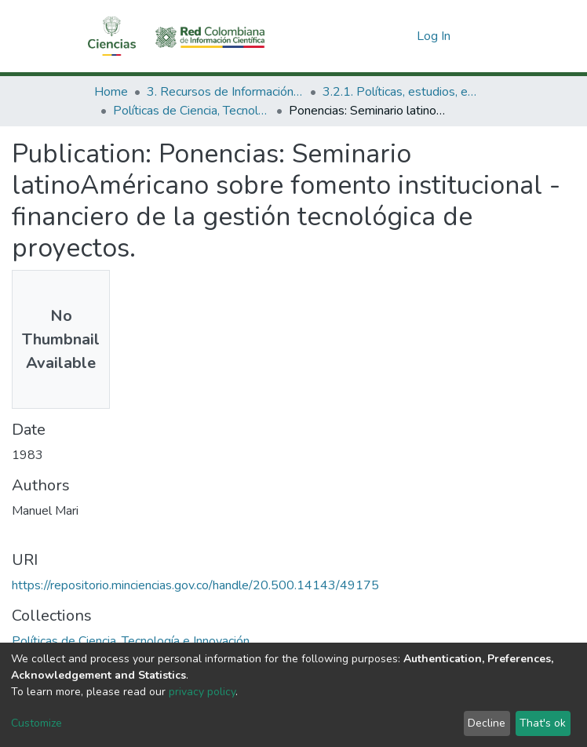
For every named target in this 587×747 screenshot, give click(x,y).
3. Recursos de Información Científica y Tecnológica (225, 91)
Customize (36, 723)
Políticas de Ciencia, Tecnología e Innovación (191, 110)
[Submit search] (379, 36)
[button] (402, 36)
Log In (434, 36)
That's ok (543, 723)
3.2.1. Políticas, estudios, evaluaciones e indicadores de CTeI (401, 91)
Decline (486, 723)
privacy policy (202, 691)
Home (111, 91)
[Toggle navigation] (483, 36)
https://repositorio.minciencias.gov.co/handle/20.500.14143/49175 (195, 585)
